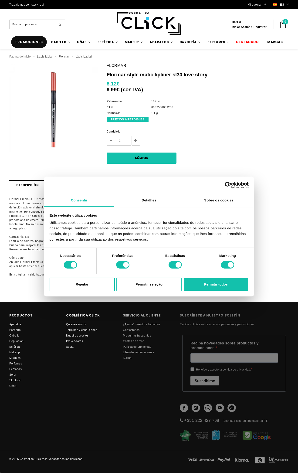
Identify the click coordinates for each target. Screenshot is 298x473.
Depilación (16, 341)
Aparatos (15, 324)
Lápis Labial (83, 56)
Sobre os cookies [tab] (219, 200)
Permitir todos (216, 284)
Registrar (260, 27)
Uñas (12, 386)
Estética (14, 346)
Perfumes (15, 363)
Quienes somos (76, 324)
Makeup (14, 352)
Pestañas (15, 369)
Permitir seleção (149, 284)
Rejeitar (82, 284)
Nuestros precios (77, 335)
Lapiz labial (44, 56)
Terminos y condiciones (81, 330)
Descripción (27, 185)
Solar (12, 374)
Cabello (14, 335)
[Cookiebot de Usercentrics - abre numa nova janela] (228, 185)
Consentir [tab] (79, 200)
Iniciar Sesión (241, 27)
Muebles (15, 358)
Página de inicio (20, 56)
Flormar (64, 56)
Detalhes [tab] (149, 200)
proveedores (74, 341)
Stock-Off (15, 380)
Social (70, 346)
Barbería (15, 330)
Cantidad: (113, 131)
